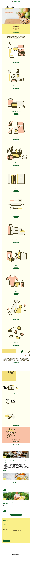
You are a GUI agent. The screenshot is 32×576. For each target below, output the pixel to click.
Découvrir (16, 62)
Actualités (23, 6)
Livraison (15, 552)
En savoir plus (16, 362)
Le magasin (7, 7)
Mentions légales (15, 554)
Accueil (3, 6)
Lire (4, 470)
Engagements (18, 6)
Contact (27, 6)
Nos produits (12, 7)
